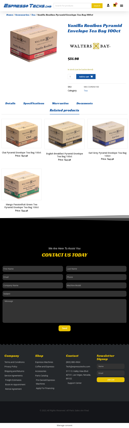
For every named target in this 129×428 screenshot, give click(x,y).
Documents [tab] (85, 103)
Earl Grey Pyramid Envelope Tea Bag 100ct (107, 154)
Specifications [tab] (33, 103)
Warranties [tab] (60, 103)
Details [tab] (10, 103)
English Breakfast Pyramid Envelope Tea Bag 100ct (64, 155)
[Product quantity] (71, 76)
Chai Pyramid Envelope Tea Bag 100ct (21, 152)
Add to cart (84, 76)
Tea (33, 14)
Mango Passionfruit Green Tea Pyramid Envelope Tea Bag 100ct (21, 206)
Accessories (22, 14)
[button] (121, 5)
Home (9, 14)
